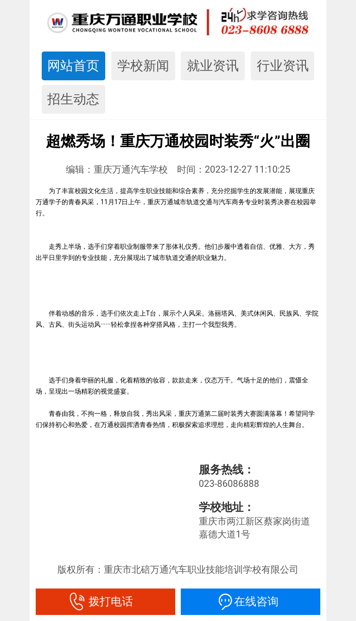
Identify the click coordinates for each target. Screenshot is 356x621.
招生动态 (73, 99)
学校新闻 (143, 65)
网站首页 (73, 65)
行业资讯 (283, 65)
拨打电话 (105, 601)
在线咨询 (251, 601)
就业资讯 (213, 65)
